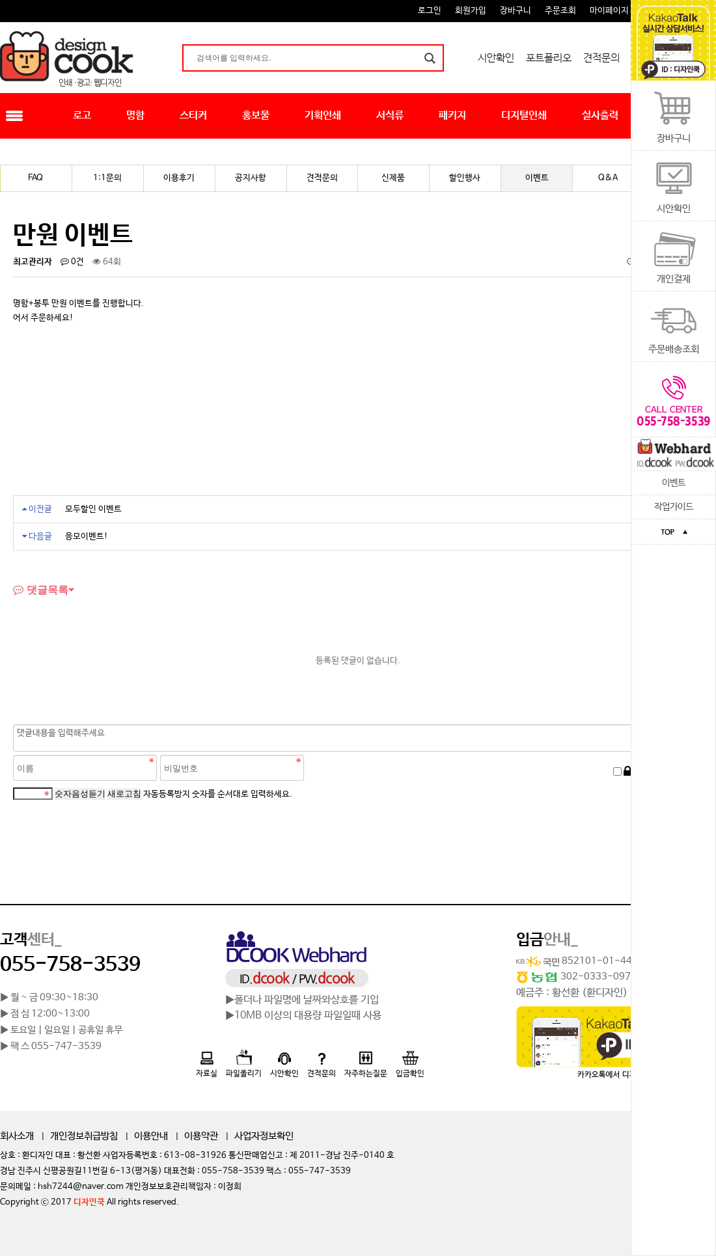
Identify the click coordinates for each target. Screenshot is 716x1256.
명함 (135, 115)
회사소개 (17, 1135)
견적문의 (601, 58)
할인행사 (464, 178)
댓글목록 (40, 589)
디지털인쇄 (524, 115)
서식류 (390, 115)
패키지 (452, 115)
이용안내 (151, 1135)
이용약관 (201, 1135)
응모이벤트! (86, 536)
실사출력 (600, 115)
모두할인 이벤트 (93, 509)
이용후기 (179, 178)
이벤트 (673, 483)
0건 (72, 262)
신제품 (393, 178)
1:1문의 (107, 178)
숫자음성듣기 (80, 794)
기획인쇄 (323, 115)
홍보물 (255, 115)
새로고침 (124, 794)
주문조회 (560, 11)
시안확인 (496, 58)
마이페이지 (609, 11)
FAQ (35, 178)
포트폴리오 (548, 58)
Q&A (608, 178)
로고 (82, 115)
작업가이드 (673, 507)
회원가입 (470, 11)
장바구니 (515, 11)
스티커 (193, 115)
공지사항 (250, 178)
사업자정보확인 (264, 1135)
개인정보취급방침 (84, 1135)
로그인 (429, 11)
